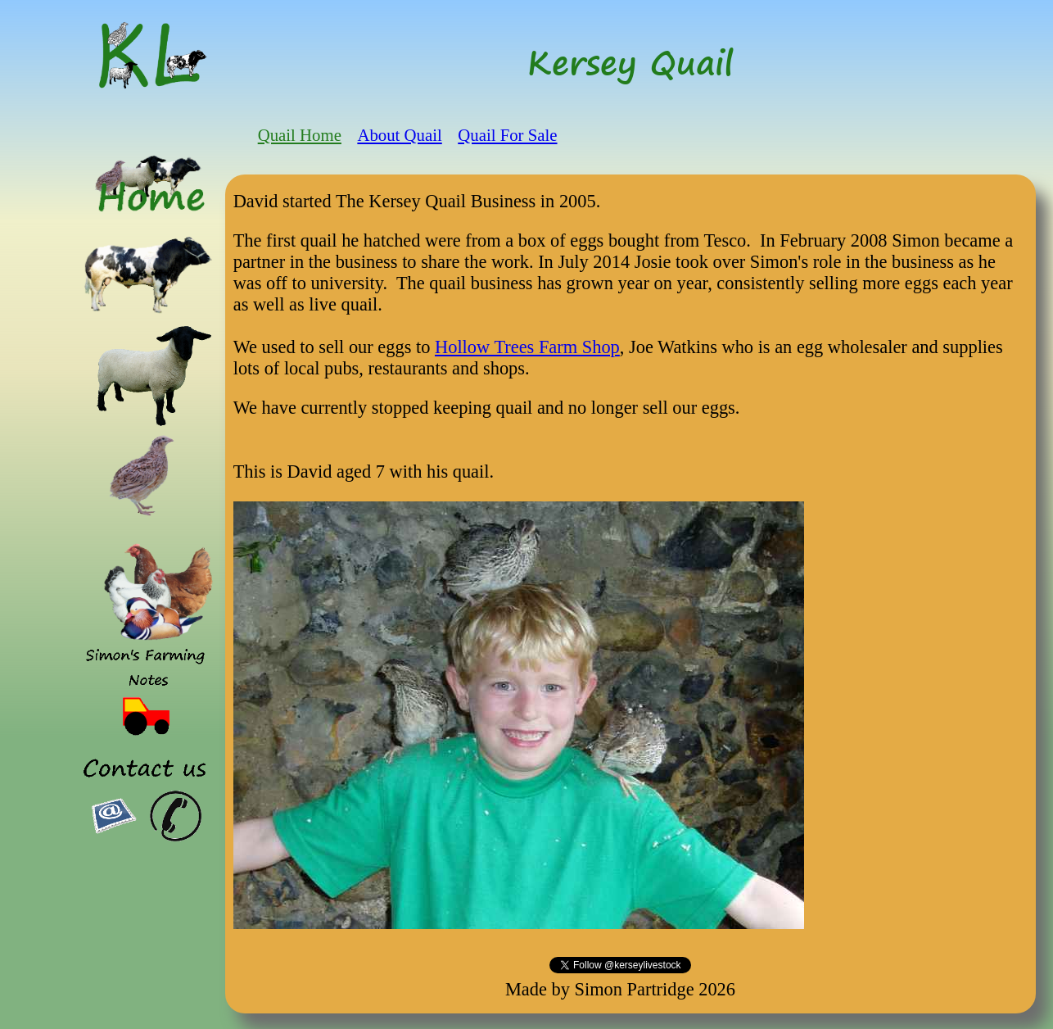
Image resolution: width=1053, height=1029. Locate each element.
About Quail (399, 134)
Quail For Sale (507, 134)
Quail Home (299, 134)
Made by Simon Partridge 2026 (620, 989)
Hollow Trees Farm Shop (527, 347)
